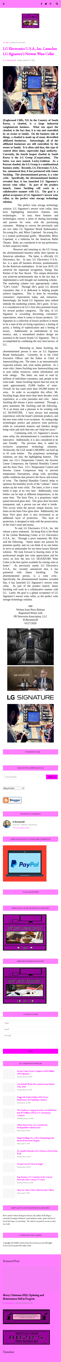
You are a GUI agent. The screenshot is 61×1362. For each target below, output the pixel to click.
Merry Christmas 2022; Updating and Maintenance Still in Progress (23, 1297)
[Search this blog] (24, 777)
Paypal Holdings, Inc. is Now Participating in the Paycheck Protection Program (35, 1139)
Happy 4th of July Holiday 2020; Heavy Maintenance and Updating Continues (32, 1098)
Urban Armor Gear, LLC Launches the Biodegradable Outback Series (32, 1126)
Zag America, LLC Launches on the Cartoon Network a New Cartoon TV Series (34, 1178)
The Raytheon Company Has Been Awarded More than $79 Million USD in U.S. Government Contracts (37, 1113)
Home (6, 42)
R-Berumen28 (19, 821)
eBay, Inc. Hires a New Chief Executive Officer (35, 1190)
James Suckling (17, 42)
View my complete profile (21, 828)
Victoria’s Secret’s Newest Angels (30, 1164)
